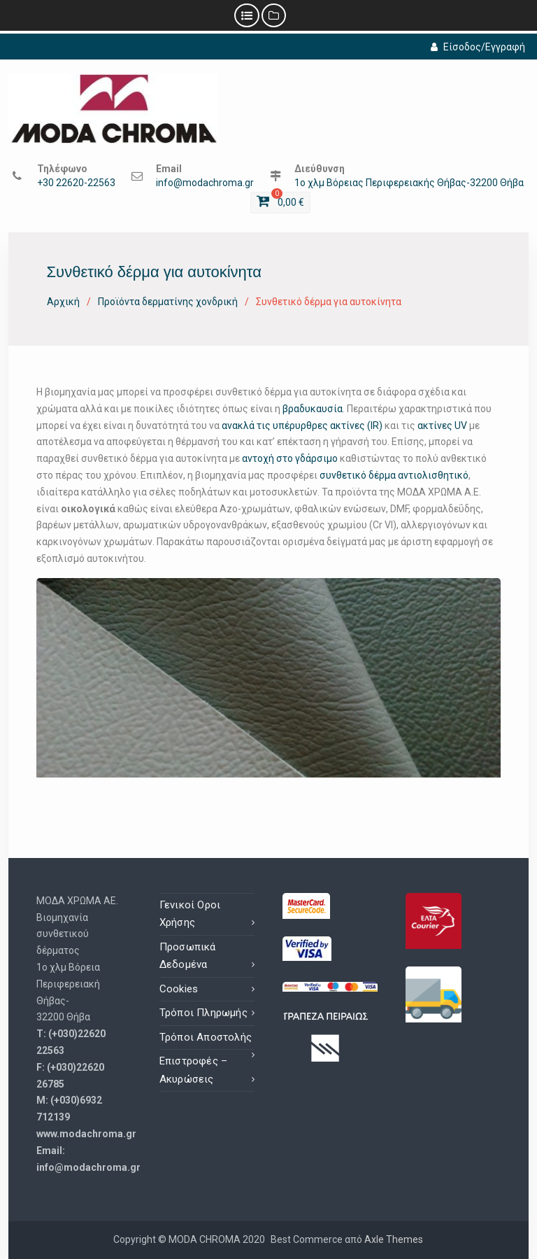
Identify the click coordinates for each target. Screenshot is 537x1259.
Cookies (178, 989)
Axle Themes (393, 1239)
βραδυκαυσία (312, 408)
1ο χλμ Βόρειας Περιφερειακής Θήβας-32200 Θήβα (409, 183)
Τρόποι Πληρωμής (203, 1012)
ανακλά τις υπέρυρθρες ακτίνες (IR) (302, 425)
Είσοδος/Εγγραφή (478, 46)
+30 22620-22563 (76, 183)
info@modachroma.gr (205, 183)
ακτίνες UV (442, 425)
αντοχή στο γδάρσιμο (290, 458)
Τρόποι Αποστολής (205, 1037)
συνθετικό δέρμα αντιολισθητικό (394, 475)
